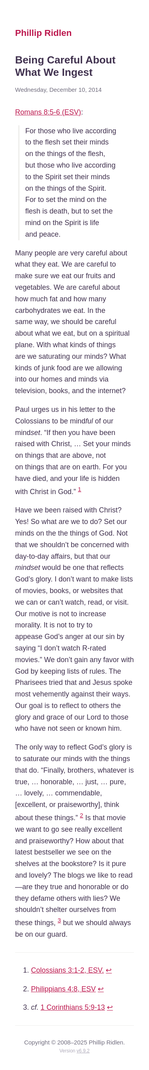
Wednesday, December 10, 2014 (58, 89)
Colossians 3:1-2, (67, 970)
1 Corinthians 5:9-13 (73, 1007)
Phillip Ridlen (43, 33)
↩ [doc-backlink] (109, 970)
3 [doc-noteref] (59, 920)
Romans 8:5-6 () (48, 112)
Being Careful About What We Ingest (65, 66)
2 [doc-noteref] (81, 815)
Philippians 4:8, (63, 989)
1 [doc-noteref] (79, 489)
